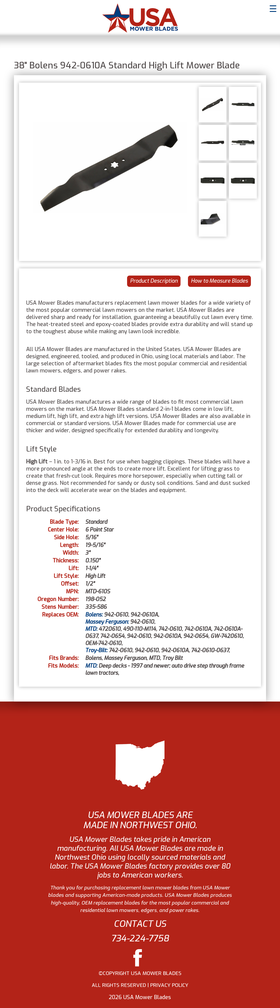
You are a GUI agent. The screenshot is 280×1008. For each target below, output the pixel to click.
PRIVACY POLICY (169, 985)
